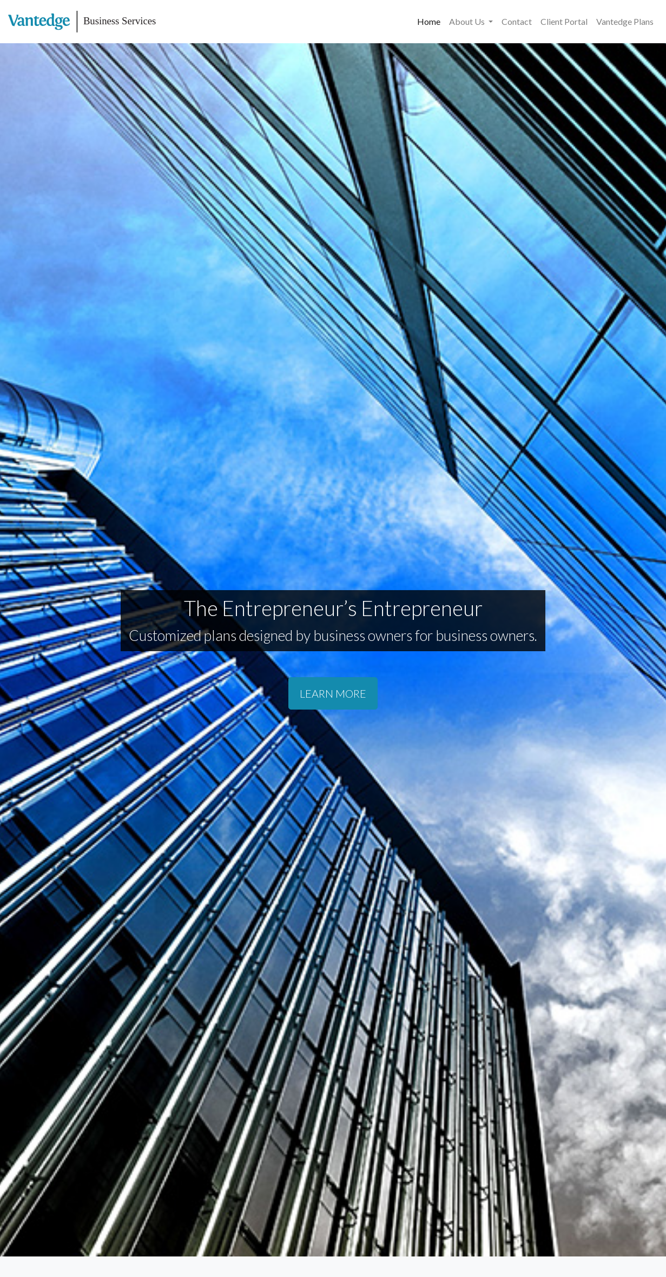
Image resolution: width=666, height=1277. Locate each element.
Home (428, 21)
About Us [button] (467, 21)
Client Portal (564, 21)
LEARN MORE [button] (333, 693)
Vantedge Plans (625, 21)
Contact (517, 21)
